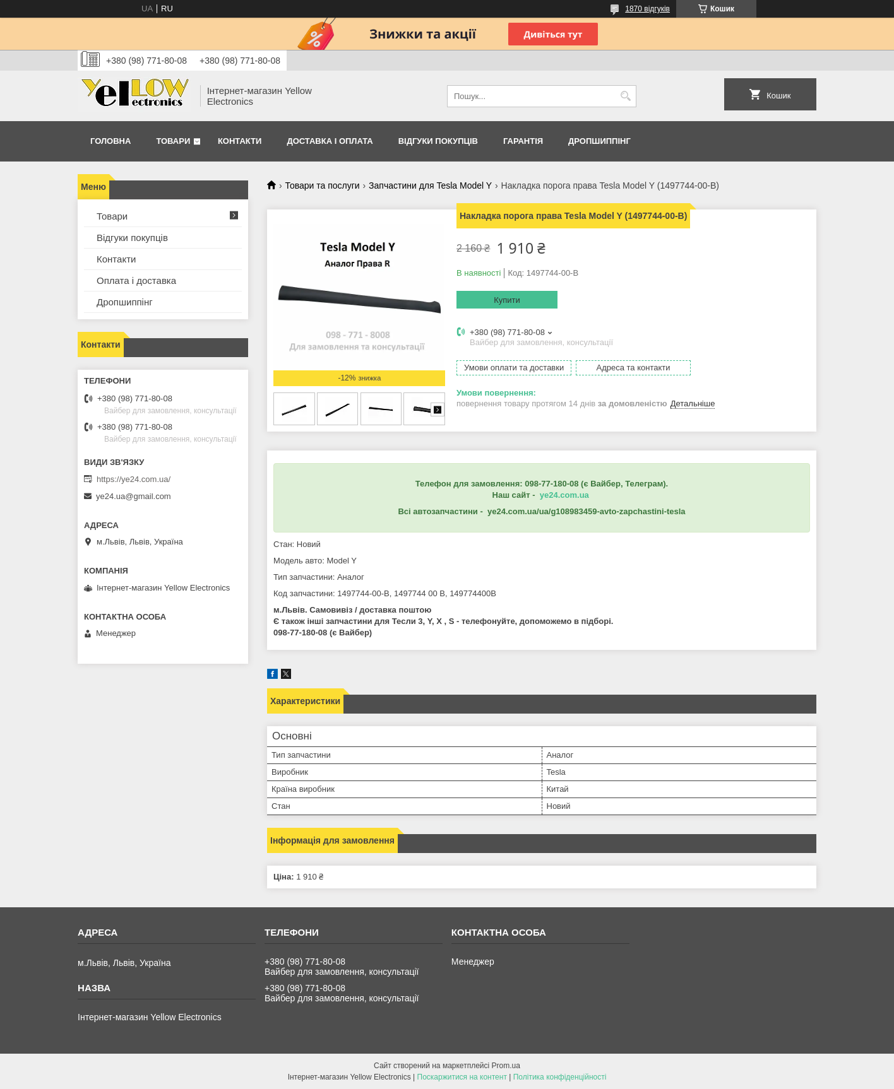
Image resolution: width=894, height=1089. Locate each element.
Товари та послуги (322, 185)
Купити (507, 300)
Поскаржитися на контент (462, 1077)
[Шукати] (625, 96)
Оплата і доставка (136, 280)
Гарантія (523, 141)
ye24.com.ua (564, 495)
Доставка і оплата (329, 141)
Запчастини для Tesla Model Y (430, 185)
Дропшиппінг (599, 141)
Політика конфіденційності (560, 1077)
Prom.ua (506, 1065)
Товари (173, 141)
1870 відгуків (647, 8)
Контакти (240, 141)
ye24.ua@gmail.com (133, 496)
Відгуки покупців (438, 141)
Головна (110, 141)
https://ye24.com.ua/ (133, 479)
